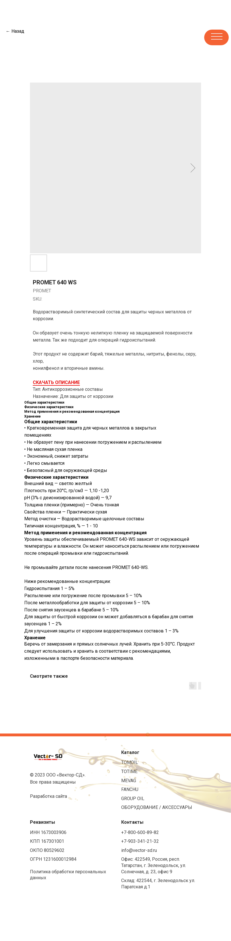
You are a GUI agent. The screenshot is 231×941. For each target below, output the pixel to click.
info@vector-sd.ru (139, 850)
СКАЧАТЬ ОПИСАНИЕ (56, 382)
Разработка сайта (48, 796)
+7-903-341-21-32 (140, 841)
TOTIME (129, 771)
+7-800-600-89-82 (140, 832)
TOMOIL (129, 762)
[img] (59, 37)
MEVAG (128, 780)
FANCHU (129, 789)
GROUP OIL (132, 798)
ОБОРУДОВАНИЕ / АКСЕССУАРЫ (156, 807)
